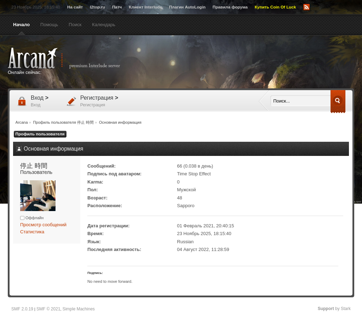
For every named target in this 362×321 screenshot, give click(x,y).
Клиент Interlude (145, 7)
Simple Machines (79, 309)
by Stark (334, 308)
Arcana (71, 58)
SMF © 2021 (48, 309)
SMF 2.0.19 (22, 309)
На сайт (75, 7)
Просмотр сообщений (43, 224)
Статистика (32, 231)
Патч (117, 7)
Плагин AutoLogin (187, 7)
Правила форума (229, 7)
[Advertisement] (250, 62)
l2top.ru (97, 7)
